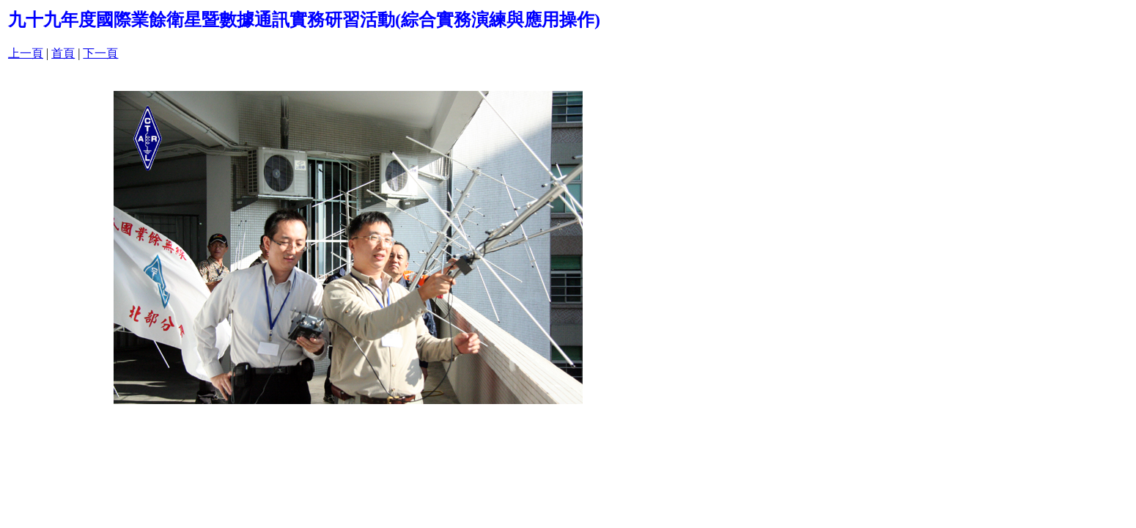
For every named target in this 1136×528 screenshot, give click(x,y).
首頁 (63, 53)
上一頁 (25, 53)
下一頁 (100, 53)
